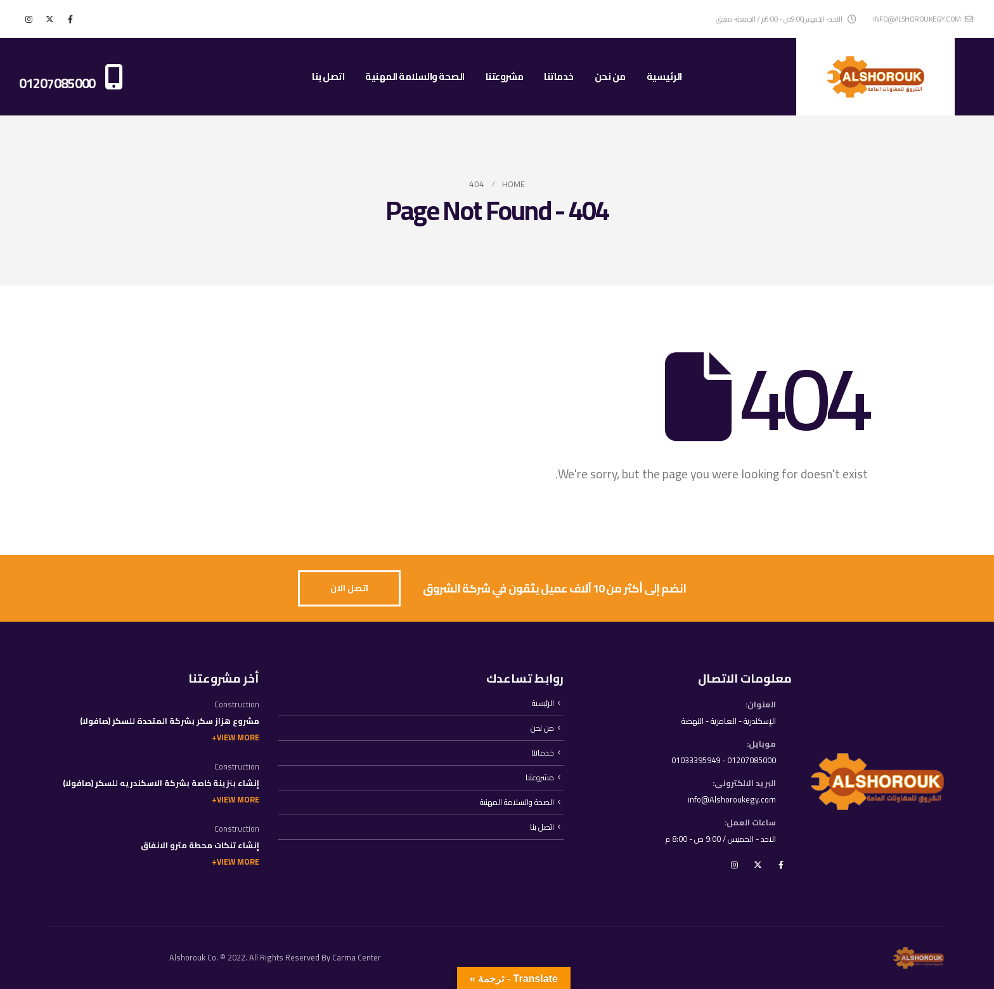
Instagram (734, 864)
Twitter (757, 864)
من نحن (610, 76)
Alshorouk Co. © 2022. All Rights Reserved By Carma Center (275, 957)
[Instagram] (28, 19)
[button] (349, 588)
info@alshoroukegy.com (923, 18)
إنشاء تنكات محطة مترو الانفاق (200, 845)
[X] (49, 19)
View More (238, 737)
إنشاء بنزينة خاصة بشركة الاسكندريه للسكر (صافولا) (161, 783)
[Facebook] (70, 19)
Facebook (781, 864)
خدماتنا (559, 76)
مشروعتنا (505, 76)
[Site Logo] (875, 77)
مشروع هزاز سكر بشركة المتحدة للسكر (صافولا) (169, 721)
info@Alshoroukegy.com (732, 799)
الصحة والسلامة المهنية (415, 76)
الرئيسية (664, 76)
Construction (236, 704)
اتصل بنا (328, 76)
